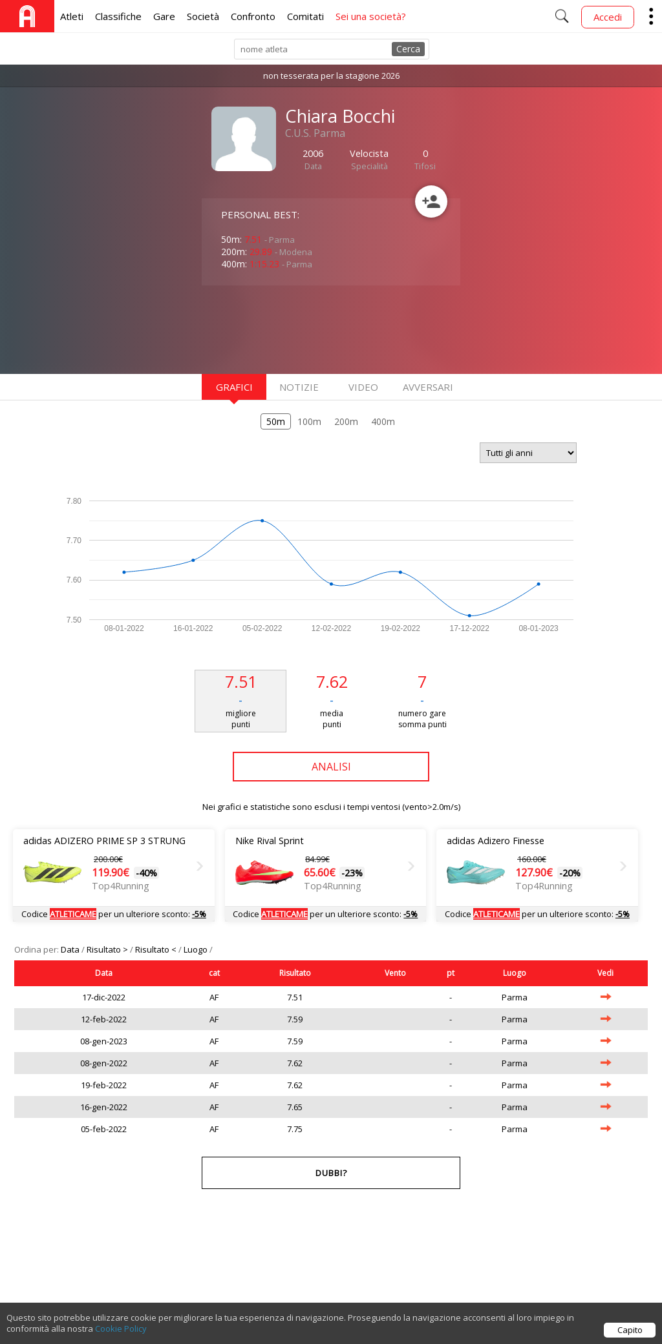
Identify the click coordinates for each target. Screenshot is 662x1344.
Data (71, 949)
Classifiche (118, 16)
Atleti (71, 16)
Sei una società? (371, 16)
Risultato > (108, 949)
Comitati (305, 16)
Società (203, 16)
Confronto (253, 16)
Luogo (196, 949)
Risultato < (156, 949)
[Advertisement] (305, 328)
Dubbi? (331, 1173)
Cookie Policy (121, 1336)
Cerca (408, 49)
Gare (164, 16)
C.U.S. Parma (315, 133)
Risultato (295, 972)
